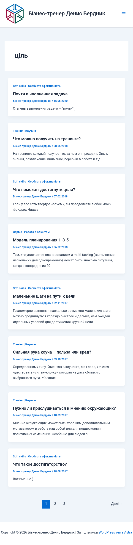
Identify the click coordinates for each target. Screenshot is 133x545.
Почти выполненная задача (40, 93)
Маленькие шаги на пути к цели (44, 296)
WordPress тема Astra (115, 532)
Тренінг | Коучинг (24, 131)
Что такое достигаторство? (40, 464)
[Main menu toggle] (123, 14)
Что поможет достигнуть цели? (44, 189)
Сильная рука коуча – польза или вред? (52, 352)
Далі (117, 504)
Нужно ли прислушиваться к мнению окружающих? (64, 408)
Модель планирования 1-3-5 (41, 240)
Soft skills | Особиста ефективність (36, 86)
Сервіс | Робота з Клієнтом (31, 232)
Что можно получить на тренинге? (47, 138)
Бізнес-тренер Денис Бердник (67, 13)
